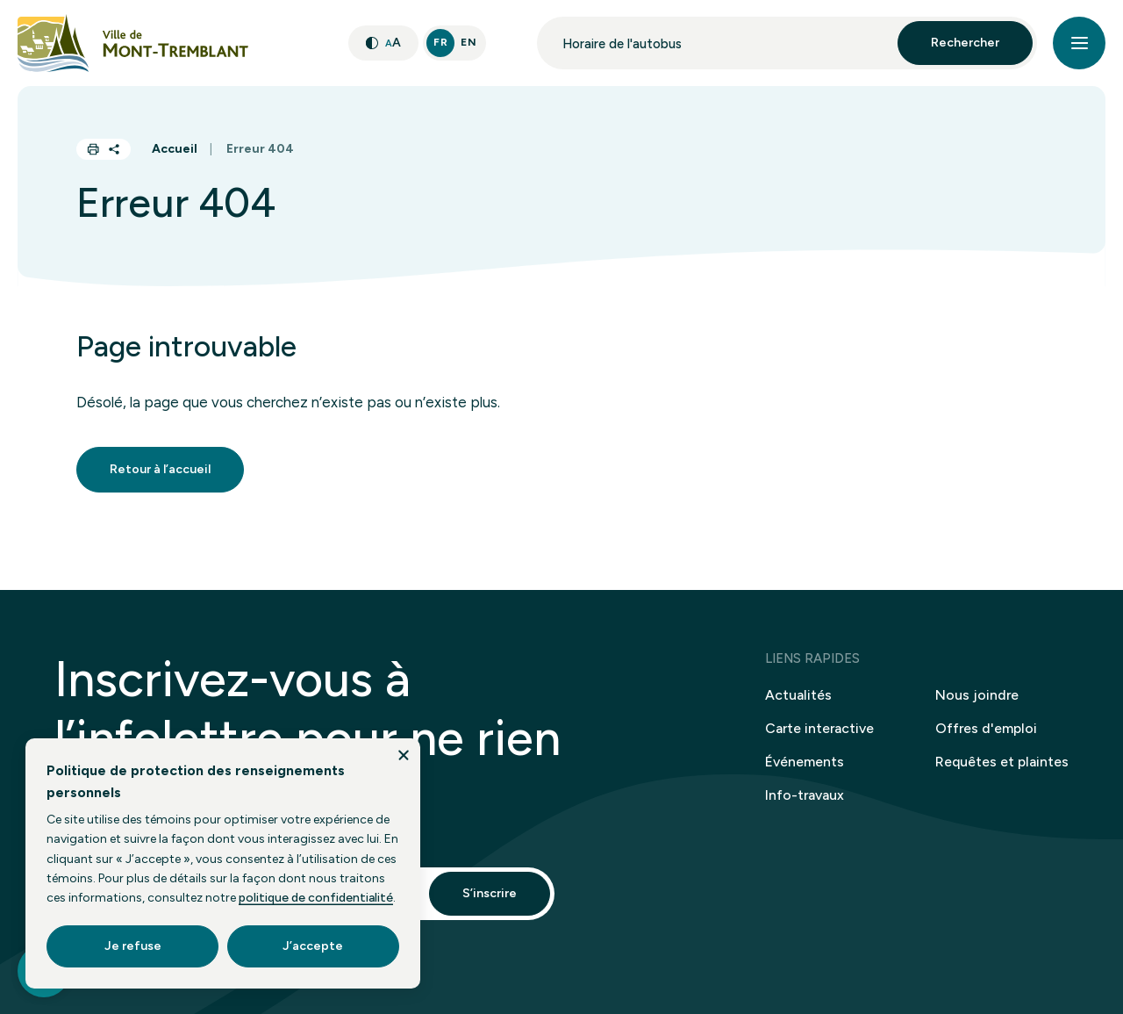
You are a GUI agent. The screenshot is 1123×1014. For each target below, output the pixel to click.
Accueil (174, 148)
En (468, 42)
